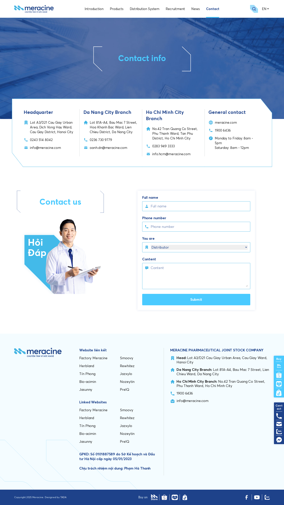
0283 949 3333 (163, 146)
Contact (212, 9)
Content (149, 259)
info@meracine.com (45, 148)
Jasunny (85, 389)
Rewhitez (127, 366)
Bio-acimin (87, 381)
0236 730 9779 (101, 140)
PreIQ (124, 389)
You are (148, 238)
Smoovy (126, 358)
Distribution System (144, 9)
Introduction (94, 9)
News (195, 9)
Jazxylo (126, 373)
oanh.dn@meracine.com (108, 148)
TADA (63, 497)
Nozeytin (127, 381)
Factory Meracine (93, 358)
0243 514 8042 (41, 140)
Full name (150, 197)
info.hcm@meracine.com (171, 154)
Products (116, 9)
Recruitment (175, 9)
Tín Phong (87, 373)
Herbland (86, 366)
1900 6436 (223, 130)
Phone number (154, 218)
